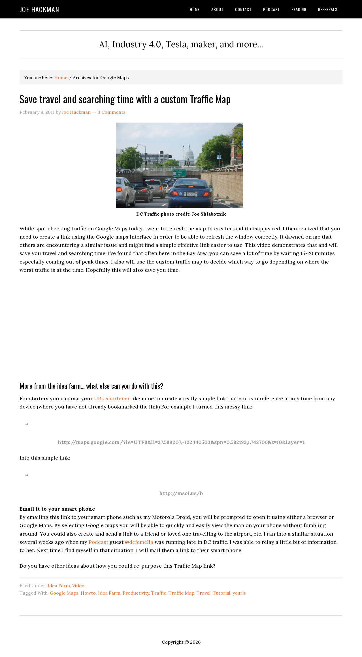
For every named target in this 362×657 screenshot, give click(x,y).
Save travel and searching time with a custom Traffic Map (125, 98)
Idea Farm (59, 585)
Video (78, 585)
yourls (239, 593)
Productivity (136, 593)
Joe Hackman (39, 9)
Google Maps (64, 593)
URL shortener (112, 398)
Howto (88, 593)
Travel (203, 593)
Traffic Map (181, 593)
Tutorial (221, 593)
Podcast (98, 542)
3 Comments (111, 112)
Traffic (158, 593)
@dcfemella (139, 542)
